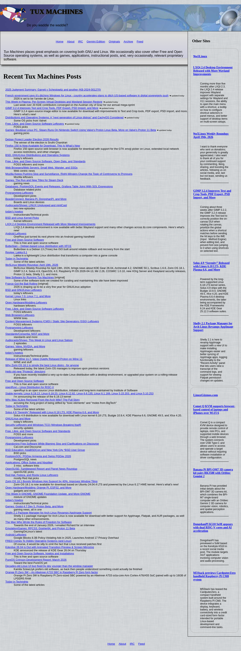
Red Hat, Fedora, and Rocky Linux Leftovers (31, 475)
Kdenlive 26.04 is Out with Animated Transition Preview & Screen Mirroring (49, 547)
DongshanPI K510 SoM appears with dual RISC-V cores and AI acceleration (213, 527)
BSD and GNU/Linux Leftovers (23, 290)
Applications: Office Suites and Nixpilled (29, 462)
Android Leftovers (15, 233)
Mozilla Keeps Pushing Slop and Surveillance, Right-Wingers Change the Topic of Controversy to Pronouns (68, 173)
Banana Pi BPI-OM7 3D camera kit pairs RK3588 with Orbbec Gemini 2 (213, 473)
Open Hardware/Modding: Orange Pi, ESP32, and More (38, 487)
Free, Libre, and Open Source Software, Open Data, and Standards (45, 161)
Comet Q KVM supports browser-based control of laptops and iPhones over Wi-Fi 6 (214, 409)
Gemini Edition (96, 41)
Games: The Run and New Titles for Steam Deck (34, 180)
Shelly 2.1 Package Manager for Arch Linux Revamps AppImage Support (213, 327)
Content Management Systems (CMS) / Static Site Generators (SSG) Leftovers (52, 321)
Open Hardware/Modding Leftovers (26, 302)
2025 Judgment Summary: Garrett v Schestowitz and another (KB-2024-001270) (53, 89)
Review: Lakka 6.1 (16, 252)
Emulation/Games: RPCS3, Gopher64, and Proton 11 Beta (40, 528)
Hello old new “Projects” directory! (25, 371)
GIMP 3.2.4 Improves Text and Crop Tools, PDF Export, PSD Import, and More (212, 194)
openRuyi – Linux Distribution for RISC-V (29, 387)
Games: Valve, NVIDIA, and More (25, 346)
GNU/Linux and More (18, 418)
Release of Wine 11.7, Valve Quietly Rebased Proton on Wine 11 (43, 359)
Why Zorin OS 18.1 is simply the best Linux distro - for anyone (42, 365)
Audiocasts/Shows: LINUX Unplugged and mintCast (36, 205)
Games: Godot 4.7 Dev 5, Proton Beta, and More (34, 506)
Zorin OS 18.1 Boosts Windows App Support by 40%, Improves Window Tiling (51, 481)
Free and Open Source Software (24, 239)
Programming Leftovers (19, 192)
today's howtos (14, 211)
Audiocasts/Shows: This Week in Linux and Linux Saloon (39, 340)
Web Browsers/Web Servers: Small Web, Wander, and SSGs (41, 167)
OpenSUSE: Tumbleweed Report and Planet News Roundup (41, 468)
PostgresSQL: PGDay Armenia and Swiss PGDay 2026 (38, 456)
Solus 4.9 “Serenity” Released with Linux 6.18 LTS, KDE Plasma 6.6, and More (211, 266)
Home (59, 41)
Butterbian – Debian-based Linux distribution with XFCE (38, 246)
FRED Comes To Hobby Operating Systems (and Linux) (38, 540)
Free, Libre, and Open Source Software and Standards (37, 431)
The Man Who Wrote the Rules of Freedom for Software (38, 522)
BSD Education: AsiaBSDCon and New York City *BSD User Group (45, 449)
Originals (114, 41)
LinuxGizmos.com (205, 395)
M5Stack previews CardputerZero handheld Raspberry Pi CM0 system (214, 576)
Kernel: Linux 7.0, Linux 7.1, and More (28, 296)
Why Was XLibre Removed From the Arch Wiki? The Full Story (42, 399)
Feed (140, 41)
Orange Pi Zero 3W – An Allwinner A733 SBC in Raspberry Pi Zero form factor (51, 572)
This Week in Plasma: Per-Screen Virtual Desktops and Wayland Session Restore (54, 101)
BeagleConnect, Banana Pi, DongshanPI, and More (36, 199)
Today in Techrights (16, 258)
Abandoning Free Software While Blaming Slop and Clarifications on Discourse (52, 443)
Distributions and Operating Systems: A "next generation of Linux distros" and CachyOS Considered (64, 117)
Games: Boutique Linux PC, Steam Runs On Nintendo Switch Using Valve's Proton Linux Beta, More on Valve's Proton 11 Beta (80, 130)
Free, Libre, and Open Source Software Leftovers (34, 123)
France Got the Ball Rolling (21, 283)
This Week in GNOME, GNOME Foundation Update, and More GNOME (48, 493)
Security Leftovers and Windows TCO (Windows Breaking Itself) (43, 424)
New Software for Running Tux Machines (29, 277)
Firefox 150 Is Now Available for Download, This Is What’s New (42, 145)
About (70, 41)
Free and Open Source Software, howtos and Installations (39, 553)
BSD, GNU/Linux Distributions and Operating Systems (37, 155)
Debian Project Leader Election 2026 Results (32, 139)
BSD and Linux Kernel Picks (22, 217)
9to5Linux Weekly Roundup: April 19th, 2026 (211, 135)
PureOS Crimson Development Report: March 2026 (36, 559)
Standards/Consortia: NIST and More (27, 333)
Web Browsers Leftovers (20, 315)
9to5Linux (200, 56)
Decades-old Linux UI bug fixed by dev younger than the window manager (49, 566)
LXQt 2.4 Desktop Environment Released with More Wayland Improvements (213, 71)
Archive (128, 41)
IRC (80, 41)
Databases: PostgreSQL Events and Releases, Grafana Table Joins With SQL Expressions (59, 186)
